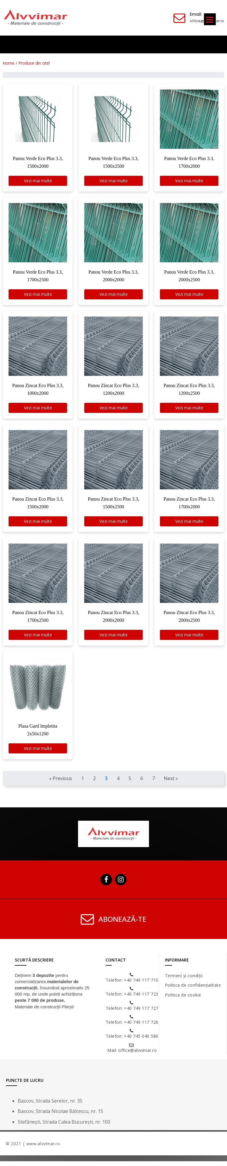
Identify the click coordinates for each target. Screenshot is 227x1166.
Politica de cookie (183, 999)
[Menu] (210, 19)
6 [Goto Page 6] (141, 783)
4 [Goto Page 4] (118, 783)
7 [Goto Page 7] (153, 783)
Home (9, 63)
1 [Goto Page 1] (82, 783)
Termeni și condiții (184, 980)
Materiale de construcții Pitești (44, 1011)
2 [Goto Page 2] (94, 783)
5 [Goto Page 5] (130, 783)
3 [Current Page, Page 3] (106, 783)
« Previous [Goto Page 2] (60, 783)
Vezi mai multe (38, 181)
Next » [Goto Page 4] (171, 783)
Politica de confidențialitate (193, 990)
